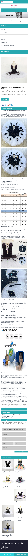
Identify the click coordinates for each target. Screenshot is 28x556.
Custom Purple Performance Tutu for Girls (19, 503)
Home (2, 21)
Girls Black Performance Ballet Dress (19, 519)
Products (7, 21)
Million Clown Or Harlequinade (17, 21)
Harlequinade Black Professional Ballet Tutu (7, 472)
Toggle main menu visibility (25, 9)
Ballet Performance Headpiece (7, 45)
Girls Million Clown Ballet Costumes (19, 472)
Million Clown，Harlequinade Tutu (19, 487)
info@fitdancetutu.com (21, 554)
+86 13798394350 (7, 554)
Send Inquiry (4, 99)
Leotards (3, 39)
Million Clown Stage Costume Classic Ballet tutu (7, 535)
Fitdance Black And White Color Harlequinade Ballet (7, 519)
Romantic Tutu (4, 32)
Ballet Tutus (3, 29)
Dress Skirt (3, 36)
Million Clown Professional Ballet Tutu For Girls (7, 488)
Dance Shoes (4, 42)
